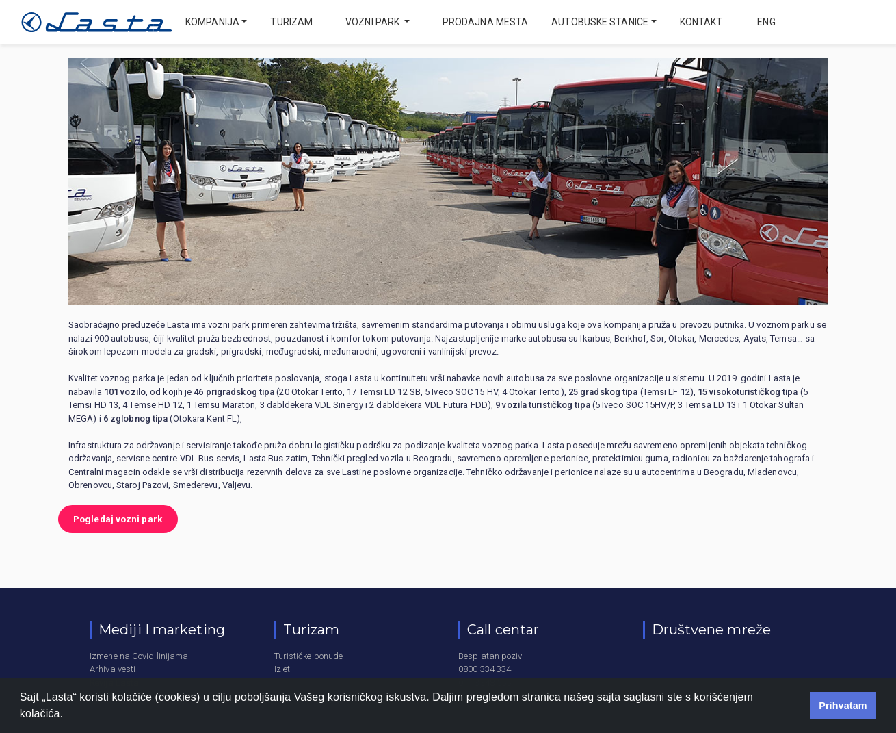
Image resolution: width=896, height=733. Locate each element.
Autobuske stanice (599, 21)
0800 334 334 (484, 669)
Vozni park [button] (373, 21)
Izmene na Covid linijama (139, 656)
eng (765, 21)
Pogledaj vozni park (118, 518)
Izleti (283, 669)
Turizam (291, 21)
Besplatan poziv (490, 656)
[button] (68, 715)
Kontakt (701, 21)
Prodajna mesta (485, 21)
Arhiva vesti (112, 669)
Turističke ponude (308, 656)
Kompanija (212, 21)
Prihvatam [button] (843, 705)
